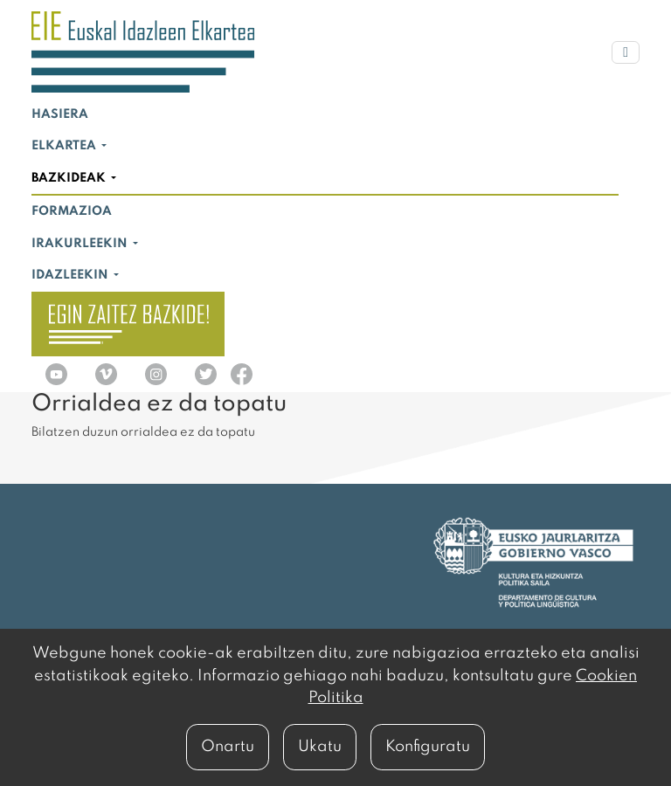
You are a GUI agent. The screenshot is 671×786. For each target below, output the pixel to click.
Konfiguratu (427, 747)
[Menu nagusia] (626, 52)
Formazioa (71, 211)
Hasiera (59, 114)
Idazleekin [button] (71, 275)
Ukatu (320, 747)
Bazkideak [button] (69, 178)
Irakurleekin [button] (80, 244)
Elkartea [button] (65, 146)
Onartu (227, 747)
